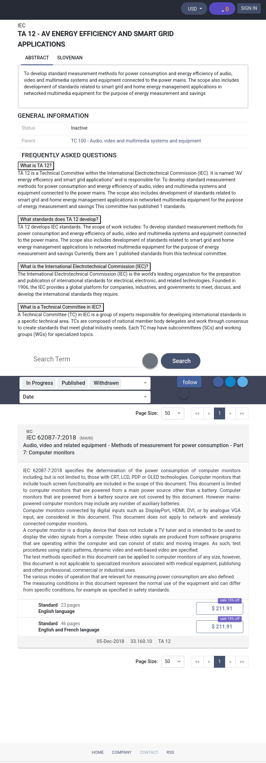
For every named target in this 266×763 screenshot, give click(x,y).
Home (98, 752)
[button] (189, 382)
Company (122, 752)
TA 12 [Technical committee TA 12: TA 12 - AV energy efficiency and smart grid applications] (164, 644)
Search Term (52, 360)
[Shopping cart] (221, 8)
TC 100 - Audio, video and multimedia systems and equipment (136, 141)
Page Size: (147, 414)
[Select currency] (193, 8)
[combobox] (133, 384)
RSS (170, 752)
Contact (149, 752)
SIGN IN (249, 8)
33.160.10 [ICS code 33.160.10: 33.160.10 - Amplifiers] (141, 644)
